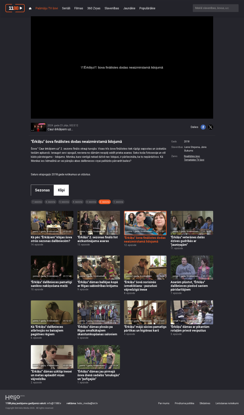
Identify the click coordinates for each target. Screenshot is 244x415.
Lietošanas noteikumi (227, 403)
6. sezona (50, 202)
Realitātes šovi (192, 156)
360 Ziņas (93, 8)
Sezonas (42, 190)
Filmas (78, 8)
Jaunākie (129, 8)
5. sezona (64, 202)
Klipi (61, 190)
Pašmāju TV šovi (47, 8)
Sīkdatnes (205, 403)
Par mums (163, 403)
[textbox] (215, 8)
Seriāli (66, 8)
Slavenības (112, 8)
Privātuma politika (184, 403)
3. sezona (91, 202)
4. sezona (77, 202)
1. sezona (118, 202)
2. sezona (104, 202)
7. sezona (37, 202)
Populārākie (147, 8)
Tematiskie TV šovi (194, 159)
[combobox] (216, 8)
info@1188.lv (33, 403)
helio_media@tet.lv (82, 403)
